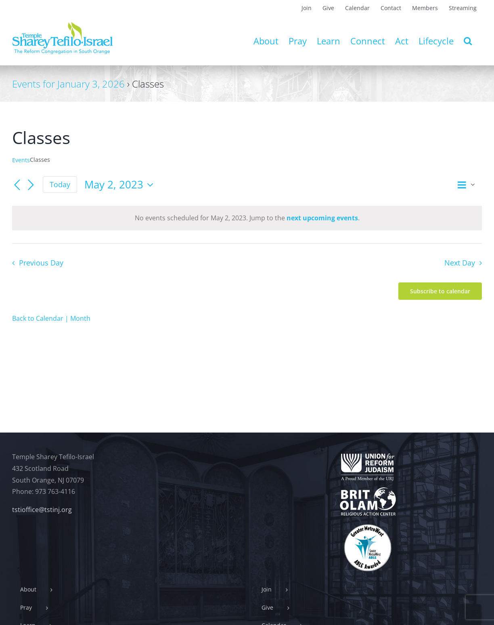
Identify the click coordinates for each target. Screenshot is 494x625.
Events (21, 160)
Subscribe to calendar (440, 291)
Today (60, 184)
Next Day (459, 263)
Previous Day (41, 263)
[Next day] (31, 185)
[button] (468, 41)
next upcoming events (322, 217)
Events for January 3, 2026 (68, 83)
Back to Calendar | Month (51, 318)
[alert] (247, 218)
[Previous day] (17, 185)
